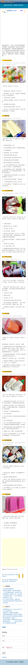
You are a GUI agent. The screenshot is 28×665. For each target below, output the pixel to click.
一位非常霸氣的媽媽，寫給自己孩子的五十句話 (15, 592)
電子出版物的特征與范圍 (9, 623)
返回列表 (4, 657)
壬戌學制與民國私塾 (8, 589)
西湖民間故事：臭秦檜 (9, 617)
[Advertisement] (14, 29)
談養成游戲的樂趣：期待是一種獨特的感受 (14, 614)
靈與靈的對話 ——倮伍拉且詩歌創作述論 (15, 621)
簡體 (21, 10)
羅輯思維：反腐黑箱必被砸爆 (10, 612)
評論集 (4, 627)
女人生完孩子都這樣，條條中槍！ (12, 599)
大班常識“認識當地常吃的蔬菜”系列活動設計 (15, 601)
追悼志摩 (5, 602)
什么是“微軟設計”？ (8, 611)
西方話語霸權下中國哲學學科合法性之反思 (14, 619)
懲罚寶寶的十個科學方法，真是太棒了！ (13, 594)
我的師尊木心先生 (7, 597)
